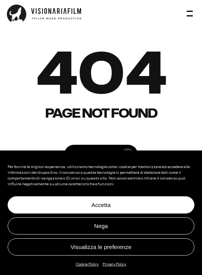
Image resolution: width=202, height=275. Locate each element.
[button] (191, 13)
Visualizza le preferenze (101, 247)
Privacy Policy (114, 264)
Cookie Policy (87, 264)
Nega (101, 226)
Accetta (101, 205)
